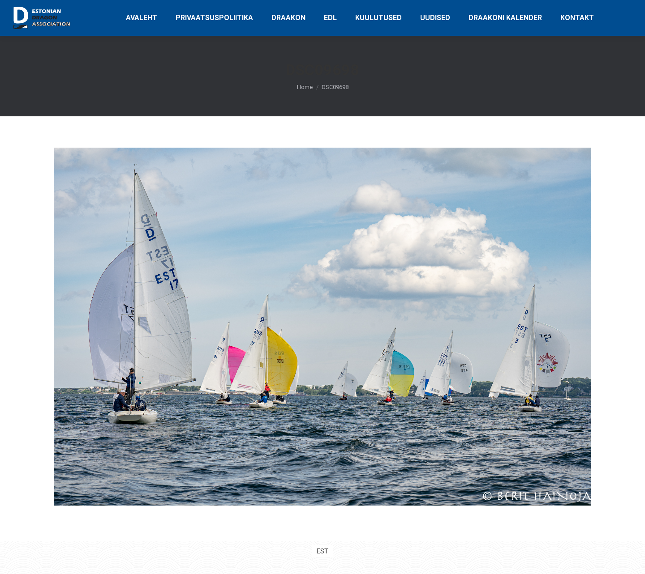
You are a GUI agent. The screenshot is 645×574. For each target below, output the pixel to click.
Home (305, 87)
